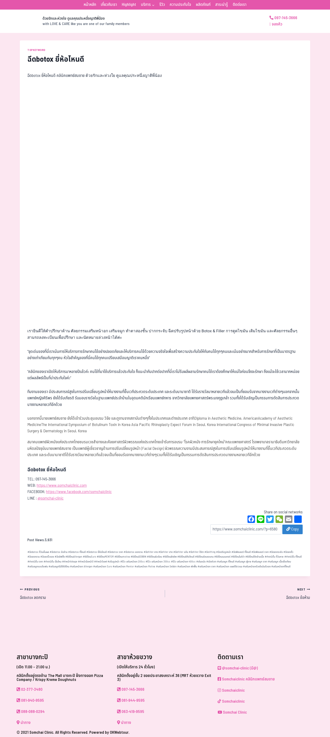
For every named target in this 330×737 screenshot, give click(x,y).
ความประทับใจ (180, 5)
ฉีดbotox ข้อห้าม (59, 552)
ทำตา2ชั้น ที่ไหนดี (293, 557)
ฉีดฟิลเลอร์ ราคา (260, 552)
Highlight (129, 5)
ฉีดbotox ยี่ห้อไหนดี (96, 552)
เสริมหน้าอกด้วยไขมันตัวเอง (257, 567)
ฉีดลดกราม (34, 557)
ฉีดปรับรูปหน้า (223, 552)
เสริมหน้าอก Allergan (81, 567)
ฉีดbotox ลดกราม (133, 552)
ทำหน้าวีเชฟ (100, 562)
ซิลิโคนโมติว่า (238, 557)
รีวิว (162, 5)
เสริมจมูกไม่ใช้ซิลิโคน (59, 567)
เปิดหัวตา (211, 562)
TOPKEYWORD (36, 50)
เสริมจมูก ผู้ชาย (243, 562)
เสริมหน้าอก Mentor (123, 567)
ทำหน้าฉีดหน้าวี (85, 562)
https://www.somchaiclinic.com (62, 486)
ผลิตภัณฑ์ (203, 5)
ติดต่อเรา (240, 5)
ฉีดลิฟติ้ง (60, 557)
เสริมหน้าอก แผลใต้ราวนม (229, 567)
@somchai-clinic (51, 498)
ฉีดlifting (209, 552)
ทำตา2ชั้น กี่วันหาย (274, 557)
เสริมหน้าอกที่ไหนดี (281, 567)
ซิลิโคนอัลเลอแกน (204, 557)
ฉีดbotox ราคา (115, 552)
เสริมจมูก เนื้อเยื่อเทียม (279, 562)
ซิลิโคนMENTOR (105, 557)
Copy (292, 529)
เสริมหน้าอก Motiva (145, 567)
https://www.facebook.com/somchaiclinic (79, 492)
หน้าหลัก (90, 5)
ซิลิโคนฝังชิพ (170, 557)
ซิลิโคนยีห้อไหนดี (185, 557)
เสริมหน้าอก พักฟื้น (187, 567)
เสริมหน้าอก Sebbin (166, 567)
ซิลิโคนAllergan (73, 557)
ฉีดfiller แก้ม (180, 552)
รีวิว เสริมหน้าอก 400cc (183, 562)
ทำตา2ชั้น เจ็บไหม (52, 562)
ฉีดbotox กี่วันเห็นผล (38, 552)
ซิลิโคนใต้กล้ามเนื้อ (254, 557)
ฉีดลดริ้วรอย (47, 557)
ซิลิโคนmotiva (122, 557)
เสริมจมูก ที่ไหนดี (225, 562)
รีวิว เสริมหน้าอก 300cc (158, 562)
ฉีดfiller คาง (151, 552)
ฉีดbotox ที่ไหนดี (77, 552)
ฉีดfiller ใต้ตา (196, 552)
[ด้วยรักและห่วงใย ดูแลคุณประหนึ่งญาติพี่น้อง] (74, 21)
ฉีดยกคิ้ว (288, 552)
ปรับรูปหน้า (113, 562)
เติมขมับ (201, 562)
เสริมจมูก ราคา (259, 562)
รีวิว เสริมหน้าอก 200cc (132, 562)
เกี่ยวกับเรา (109, 5)
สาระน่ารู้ (221, 5)
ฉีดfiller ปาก (165, 552)
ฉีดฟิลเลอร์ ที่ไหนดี (241, 552)
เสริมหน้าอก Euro (102, 567)
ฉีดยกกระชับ (276, 552)
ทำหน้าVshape (69, 562)
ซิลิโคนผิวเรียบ (154, 557)
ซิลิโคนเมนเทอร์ (222, 557)
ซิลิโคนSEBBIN (138, 557)
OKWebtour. (119, 733)
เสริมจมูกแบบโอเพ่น (38, 567)
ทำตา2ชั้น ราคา (35, 562)
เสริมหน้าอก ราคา (207, 567)
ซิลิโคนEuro (89, 557)
